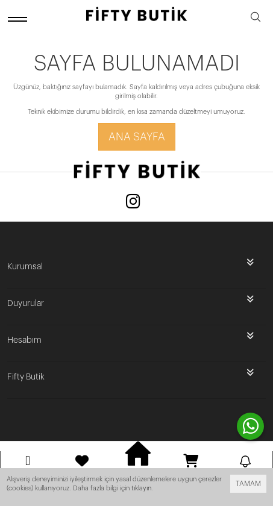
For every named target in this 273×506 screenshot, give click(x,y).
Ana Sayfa (136, 136)
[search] (255, 19)
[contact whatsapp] (250, 426)
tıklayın (141, 488)
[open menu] (19, 19)
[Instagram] (133, 202)
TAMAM (248, 483)
